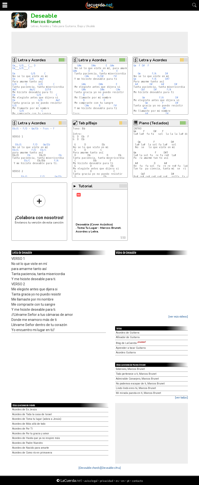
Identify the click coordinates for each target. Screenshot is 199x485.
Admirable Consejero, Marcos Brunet (137, 378)
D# (143, 65)
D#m (93, 65)
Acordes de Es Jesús (24, 409)
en (123, 480)
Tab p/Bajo (88, 123)
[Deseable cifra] (111, 467)
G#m (79, 65)
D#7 (167, 78)
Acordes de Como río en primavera (32, 452)
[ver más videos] (178, 316)
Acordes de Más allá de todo (28, 423)
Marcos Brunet (46, 21)
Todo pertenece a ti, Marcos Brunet (136, 373)
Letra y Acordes (32, 60)
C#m (87, 76)
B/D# (100, 76)
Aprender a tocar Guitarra (131, 348)
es (117, 480)
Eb (29, 155)
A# (136, 84)
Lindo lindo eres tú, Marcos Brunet (136, 388)
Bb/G (15, 128)
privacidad (106, 480)
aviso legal (90, 480)
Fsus (46, 128)
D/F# (48, 89)
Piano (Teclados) (154, 123)
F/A (154, 73)
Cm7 (143, 89)
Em (13, 65)
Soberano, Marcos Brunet (130, 369)
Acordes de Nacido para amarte (30, 447)
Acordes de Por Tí (22, 428)
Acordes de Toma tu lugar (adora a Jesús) (36, 419)
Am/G (32, 89)
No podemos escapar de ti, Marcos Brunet (140, 383)
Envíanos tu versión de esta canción (39, 209)
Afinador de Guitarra (128, 337)
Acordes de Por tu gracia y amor (30, 433)
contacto (137, 480)
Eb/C (43, 149)
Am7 (42, 78)
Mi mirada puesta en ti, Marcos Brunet (138, 393)
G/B (21, 65)
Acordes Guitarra (126, 352)
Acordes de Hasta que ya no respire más (36, 438)
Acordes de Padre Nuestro (27, 443)
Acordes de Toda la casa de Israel (32, 414)
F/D (25, 128)
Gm (135, 65)
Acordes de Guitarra (127, 332)
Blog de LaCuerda (131, 343)
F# (115, 76)
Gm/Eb (35, 128)
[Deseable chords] (90, 467)
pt (128, 480)
